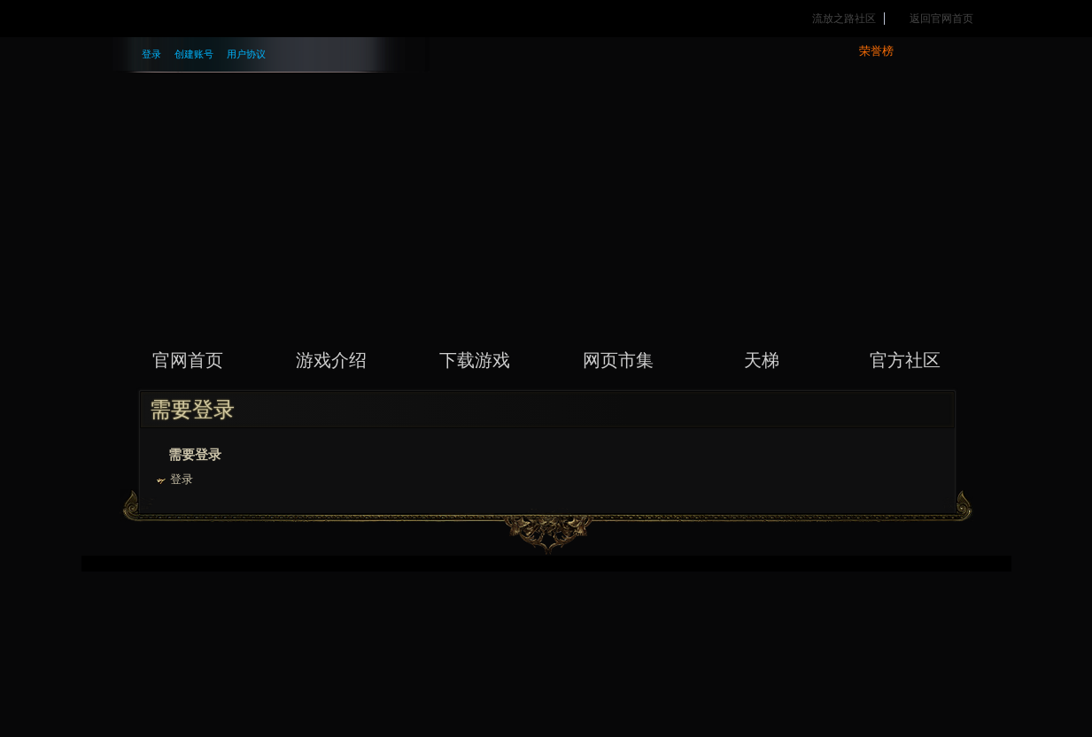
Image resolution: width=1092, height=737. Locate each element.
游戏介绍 (331, 360)
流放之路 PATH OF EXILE (546, 172)
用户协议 (246, 54)
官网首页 (187, 360)
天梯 (761, 360)
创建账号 (193, 54)
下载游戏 (474, 360)
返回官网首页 (941, 18)
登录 (151, 54)
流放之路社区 (844, 18)
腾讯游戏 (203, 18)
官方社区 (905, 360)
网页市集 (618, 360)
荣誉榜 (876, 51)
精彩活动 (422, 18)
